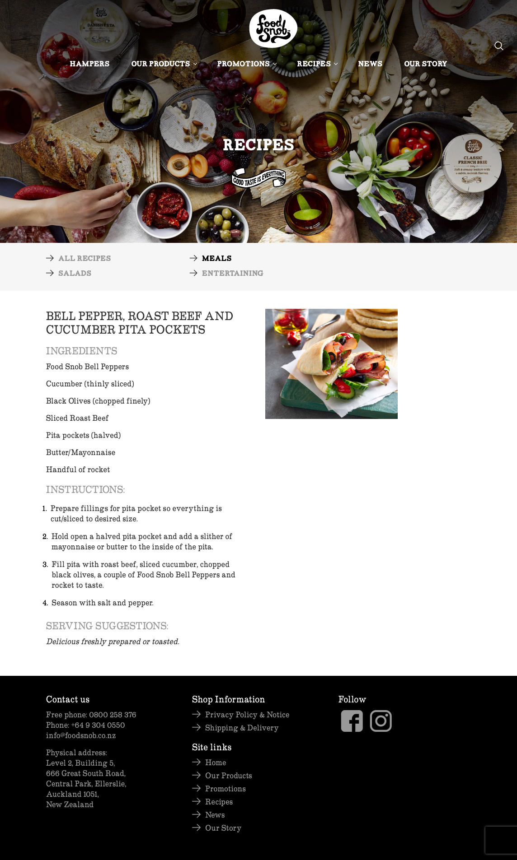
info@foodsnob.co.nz (81, 735)
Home (215, 762)
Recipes (316, 65)
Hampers (89, 65)
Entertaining (232, 274)
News (370, 65)
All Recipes (84, 259)
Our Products (164, 65)
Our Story (425, 65)
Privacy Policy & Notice (247, 714)
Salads (74, 274)
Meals (217, 259)
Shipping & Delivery (242, 727)
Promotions (246, 65)
